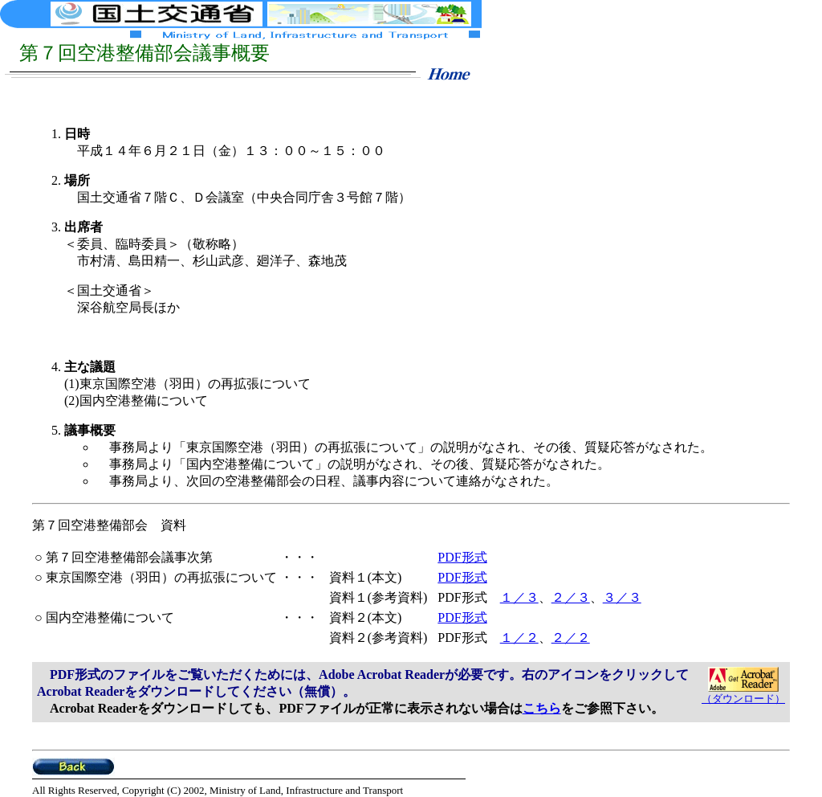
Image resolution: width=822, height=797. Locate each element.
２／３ (570, 597)
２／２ (570, 637)
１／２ (519, 637)
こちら (542, 708)
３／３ (622, 597)
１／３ (519, 597)
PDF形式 (461, 557)
